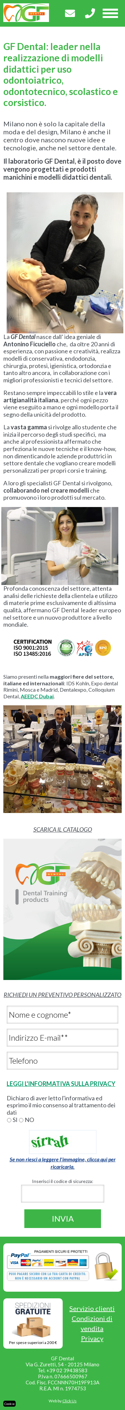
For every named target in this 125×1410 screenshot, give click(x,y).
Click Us (69, 1400)
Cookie (9, 1404)
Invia (63, 1218)
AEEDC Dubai (37, 696)
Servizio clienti (92, 1308)
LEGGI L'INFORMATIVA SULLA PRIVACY (61, 1083)
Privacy (92, 1338)
